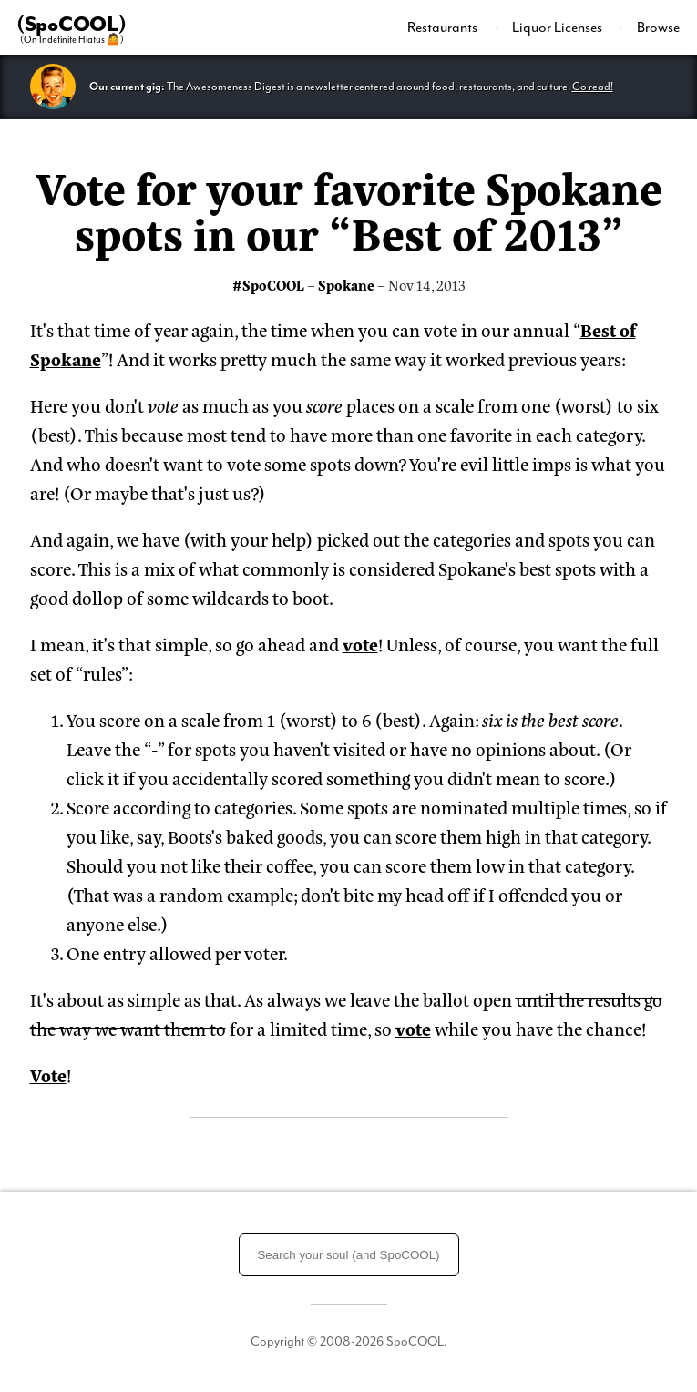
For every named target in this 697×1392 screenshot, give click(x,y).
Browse (658, 27)
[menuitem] (452, 27)
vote (360, 643)
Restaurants (443, 27)
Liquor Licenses (558, 27)
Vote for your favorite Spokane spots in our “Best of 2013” (349, 208)
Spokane (346, 284)
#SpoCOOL (268, 284)
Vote (48, 1074)
